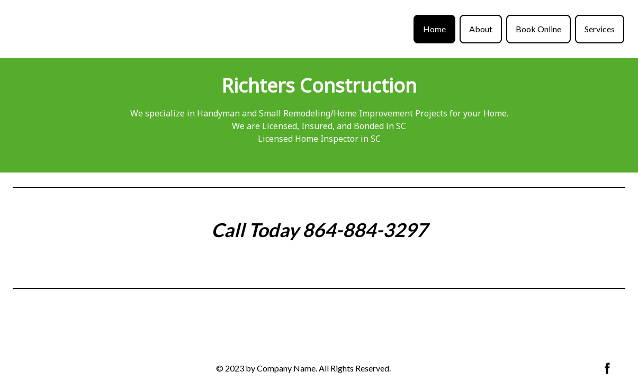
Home (434, 29)
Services (600, 29)
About (480, 29)
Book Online (538, 29)
